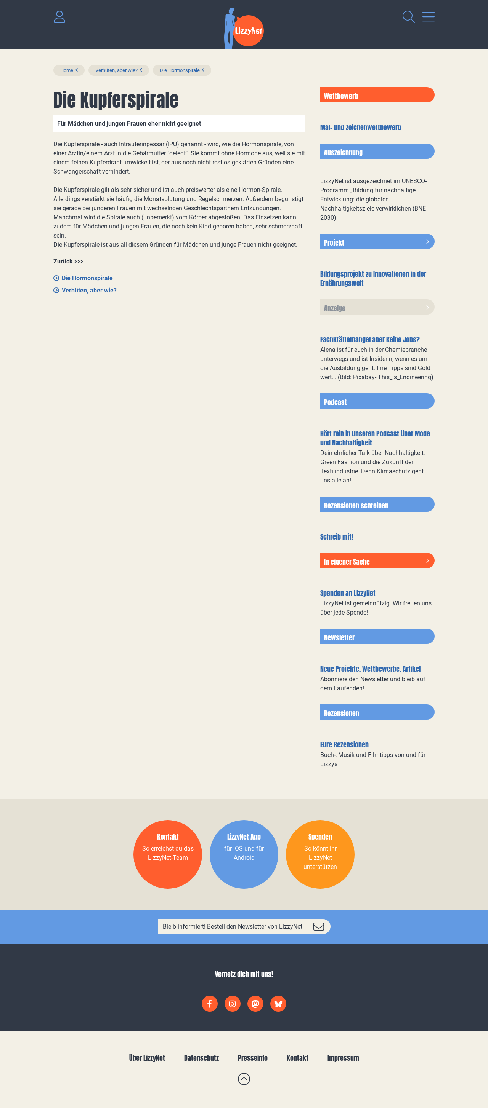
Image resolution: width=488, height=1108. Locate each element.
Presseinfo (253, 1058)
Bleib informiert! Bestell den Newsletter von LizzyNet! (233, 926)
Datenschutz (201, 1058)
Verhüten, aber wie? (116, 70)
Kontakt (297, 1058)
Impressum (343, 1058)
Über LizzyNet (147, 1058)
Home (66, 70)
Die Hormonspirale (180, 70)
